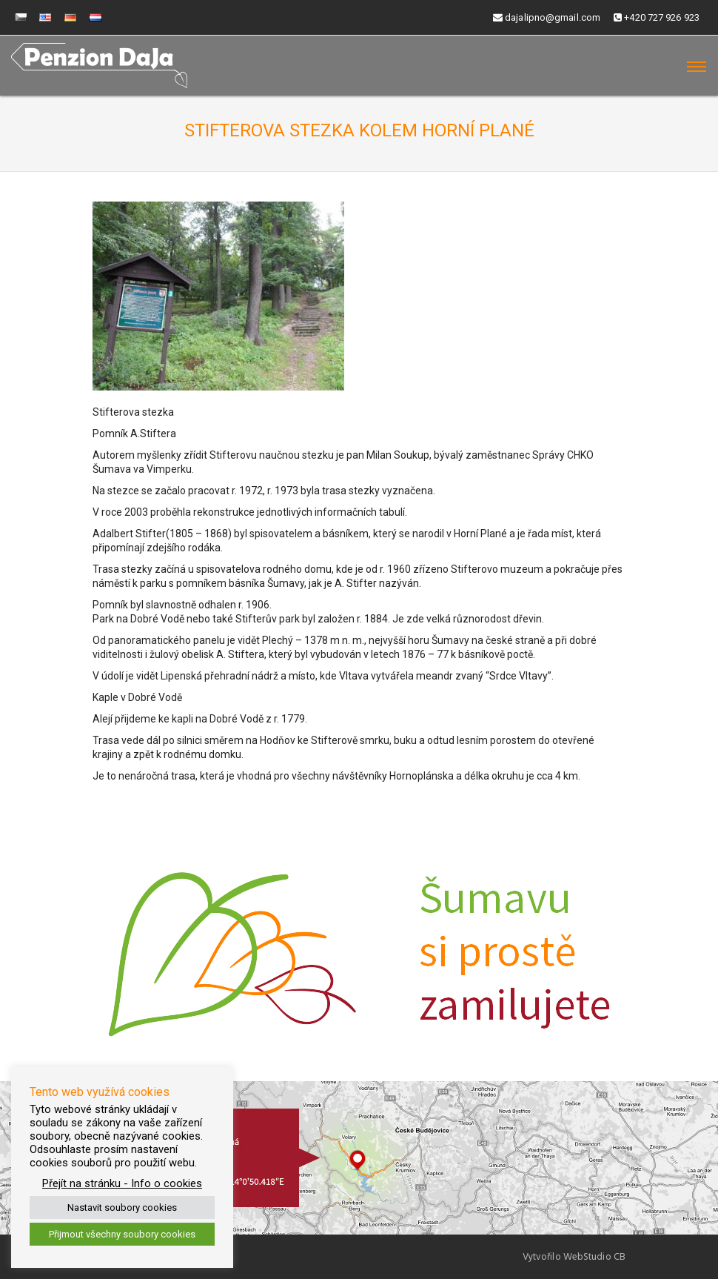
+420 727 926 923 (656, 17)
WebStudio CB (594, 1256)
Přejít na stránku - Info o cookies (122, 1183)
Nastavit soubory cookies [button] (122, 1207)
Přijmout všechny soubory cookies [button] (122, 1234)
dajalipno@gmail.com (546, 17)
